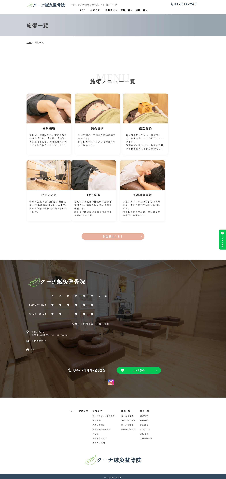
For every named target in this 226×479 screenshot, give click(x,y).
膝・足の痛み (127, 423)
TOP (72, 409)
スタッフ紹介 (99, 423)
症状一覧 (126, 409)
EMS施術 (144, 432)
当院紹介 (97, 409)
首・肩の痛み (127, 414)
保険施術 (144, 414)
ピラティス (145, 428)
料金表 (96, 432)
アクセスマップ (100, 437)
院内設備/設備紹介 (102, 428)
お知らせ (83, 409)
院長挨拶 (97, 419)
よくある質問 (99, 441)
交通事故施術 (146, 437)
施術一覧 (145, 409)
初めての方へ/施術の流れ (105, 414)
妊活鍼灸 (144, 423)
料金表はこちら (113, 235)
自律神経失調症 (128, 428)
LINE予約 (222, 241)
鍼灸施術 (144, 419)
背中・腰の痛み (128, 419)
